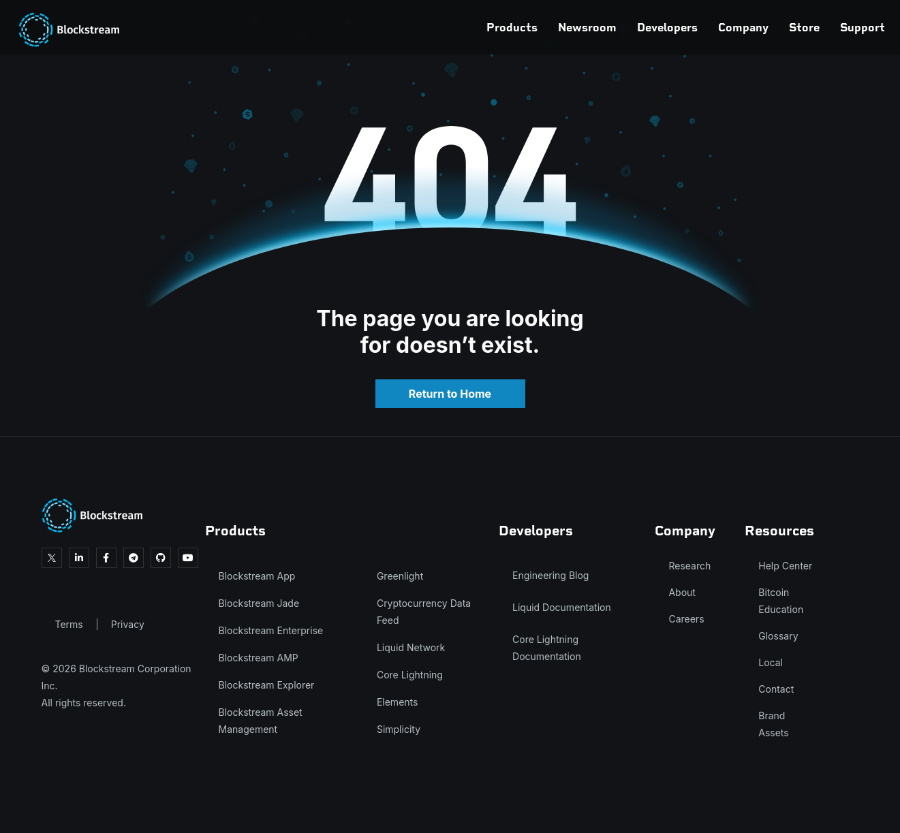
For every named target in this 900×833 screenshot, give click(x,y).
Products (448, 27)
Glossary (778, 636)
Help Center (785, 565)
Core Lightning (410, 674)
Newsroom (524, 27)
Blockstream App (257, 576)
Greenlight (400, 576)
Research (689, 565)
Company (680, 27)
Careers (686, 619)
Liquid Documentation (561, 607)
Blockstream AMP (258, 657)
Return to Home (450, 393)
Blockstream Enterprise (271, 630)
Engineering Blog (550, 575)
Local (770, 662)
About (681, 592)
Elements (397, 702)
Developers (604, 27)
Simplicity (398, 729)
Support (799, 27)
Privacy (127, 624)
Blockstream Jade (259, 603)
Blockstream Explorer (267, 685)
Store (741, 27)
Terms (69, 624)
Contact (776, 689)
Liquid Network (411, 647)
